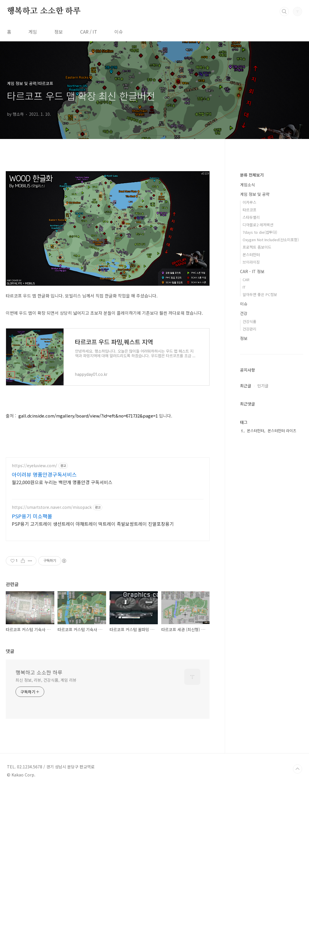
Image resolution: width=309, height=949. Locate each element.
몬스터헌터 (251, 427)
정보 (58, 31)
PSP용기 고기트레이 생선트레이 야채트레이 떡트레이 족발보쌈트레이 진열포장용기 (93, 684)
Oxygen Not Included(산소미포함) (271, 412)
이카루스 (249, 374)
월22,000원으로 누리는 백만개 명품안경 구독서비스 (62, 642)
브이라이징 (251, 434)
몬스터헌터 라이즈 (282, 603)
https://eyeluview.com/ (34, 626)
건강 (243, 485)
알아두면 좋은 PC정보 (260, 466)
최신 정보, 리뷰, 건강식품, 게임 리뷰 (46, 841)
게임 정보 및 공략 (255, 366)
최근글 (245, 558)
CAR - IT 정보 (252, 444)
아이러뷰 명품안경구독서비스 (44, 635)
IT (244, 459)
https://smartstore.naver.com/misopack (52, 668)
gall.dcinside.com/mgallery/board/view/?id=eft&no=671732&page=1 (88, 496)
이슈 (118, 31)
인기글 (262, 558)
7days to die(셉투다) (260, 404)
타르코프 (249, 382)
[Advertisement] (108, 205)
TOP (297, 929)
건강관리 (249, 501)
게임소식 (247, 357)
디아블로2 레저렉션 (258, 397)
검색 (284, 11)
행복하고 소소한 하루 (44, 11)
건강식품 (249, 493)
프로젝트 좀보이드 (257, 419)
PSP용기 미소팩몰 (32, 676)
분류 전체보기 (252, 347)
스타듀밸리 (251, 389)
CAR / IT (88, 31)
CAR (246, 452)
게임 (32, 31)
